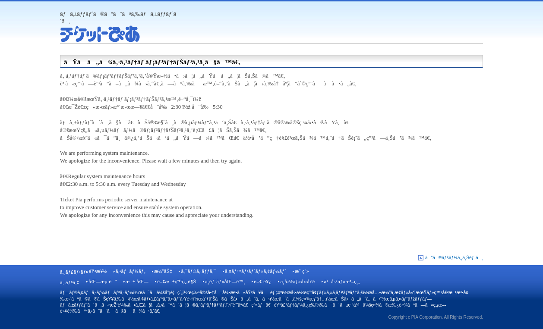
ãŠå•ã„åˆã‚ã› (357, 299)
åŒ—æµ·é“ (102, 281)
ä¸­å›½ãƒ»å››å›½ (297, 281)
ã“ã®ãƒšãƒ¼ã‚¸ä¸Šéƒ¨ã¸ (454, 257)
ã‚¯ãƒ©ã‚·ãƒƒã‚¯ (198, 271)
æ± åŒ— (137, 281)
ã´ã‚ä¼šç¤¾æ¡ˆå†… (302, 299)
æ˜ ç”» (302, 271)
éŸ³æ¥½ (97, 271)
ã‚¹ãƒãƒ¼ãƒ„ (130, 271)
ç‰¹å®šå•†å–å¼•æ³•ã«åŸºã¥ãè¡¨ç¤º (237, 292)
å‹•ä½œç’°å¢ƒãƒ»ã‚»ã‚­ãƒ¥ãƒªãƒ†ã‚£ (327, 292)
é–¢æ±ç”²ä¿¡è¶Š (176, 281)
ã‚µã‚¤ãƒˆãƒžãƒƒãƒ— (410, 299)
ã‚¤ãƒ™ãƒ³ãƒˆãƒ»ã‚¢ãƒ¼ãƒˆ (255, 271)
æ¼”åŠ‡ (163, 271)
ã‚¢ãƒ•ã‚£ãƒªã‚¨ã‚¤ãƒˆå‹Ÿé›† (165, 299)
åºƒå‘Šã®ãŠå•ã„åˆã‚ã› (236, 299)
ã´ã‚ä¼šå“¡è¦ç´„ (162, 292)
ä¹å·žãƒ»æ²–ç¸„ (342, 281)
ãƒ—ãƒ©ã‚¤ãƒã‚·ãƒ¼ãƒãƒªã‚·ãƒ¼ (96, 292)
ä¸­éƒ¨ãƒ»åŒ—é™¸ (225, 281)
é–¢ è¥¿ (263, 281)
